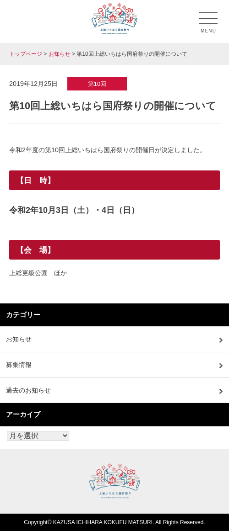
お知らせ (19, 339)
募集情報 (19, 364)
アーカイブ (23, 414)
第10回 (97, 83)
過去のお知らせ (28, 390)
